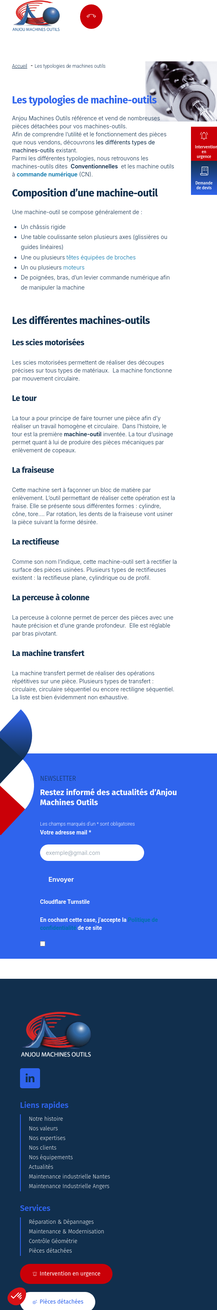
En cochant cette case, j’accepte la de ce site (99, 924)
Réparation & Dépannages (61, 1222)
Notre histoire (46, 1119)
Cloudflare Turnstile (65, 902)
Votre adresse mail (65, 832)
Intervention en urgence (206, 152)
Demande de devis (204, 185)
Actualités (41, 1167)
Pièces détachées (50, 1250)
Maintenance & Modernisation (66, 1231)
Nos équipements (51, 1157)
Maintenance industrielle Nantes (69, 1176)
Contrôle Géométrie (53, 1241)
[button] (16, 1296)
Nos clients (42, 1147)
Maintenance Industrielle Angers (69, 1186)
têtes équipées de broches (101, 257)
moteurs (73, 267)
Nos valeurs (43, 1128)
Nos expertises (47, 1138)
